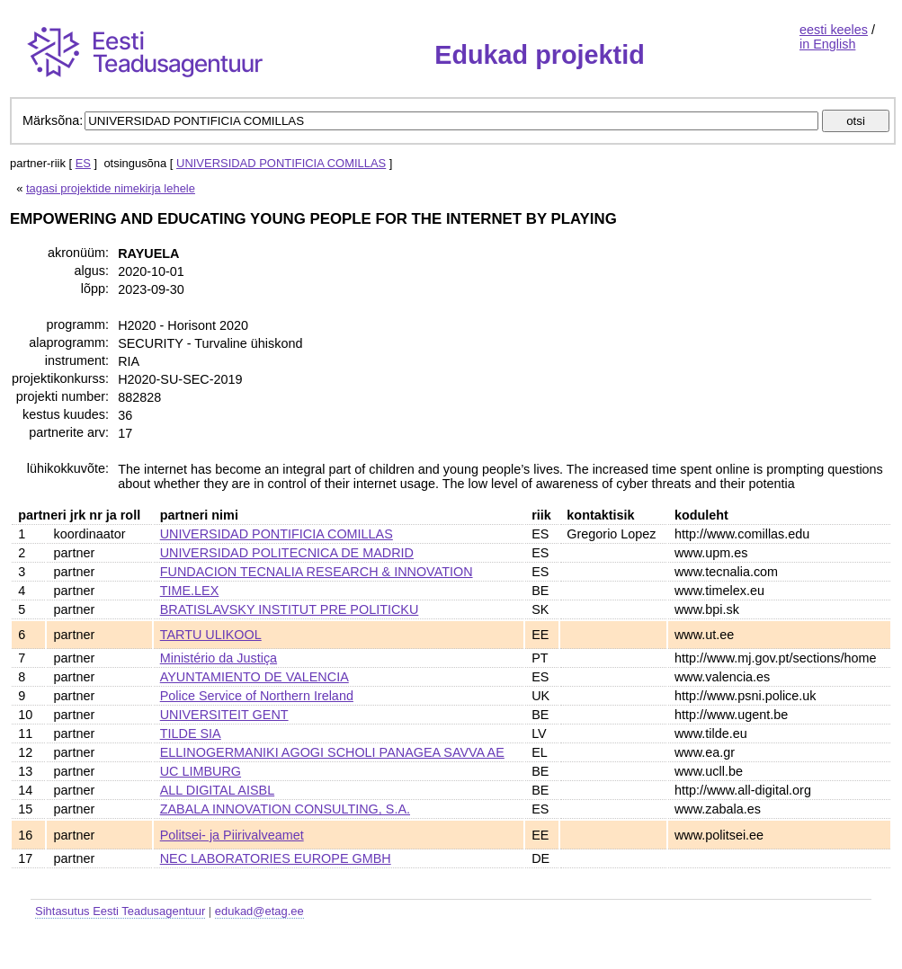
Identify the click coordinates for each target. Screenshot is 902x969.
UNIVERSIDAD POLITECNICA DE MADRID (287, 553)
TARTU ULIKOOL (211, 634)
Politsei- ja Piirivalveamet (232, 835)
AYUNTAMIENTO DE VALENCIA (254, 677)
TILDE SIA (190, 733)
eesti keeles (833, 29)
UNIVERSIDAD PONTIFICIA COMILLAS (281, 163)
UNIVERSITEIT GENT (224, 714)
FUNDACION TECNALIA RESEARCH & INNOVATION (316, 572)
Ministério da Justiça (218, 658)
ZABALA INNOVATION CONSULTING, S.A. (285, 809)
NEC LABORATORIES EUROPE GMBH (275, 858)
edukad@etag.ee (259, 911)
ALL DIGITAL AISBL (217, 790)
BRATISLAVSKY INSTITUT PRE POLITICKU (289, 609)
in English (827, 44)
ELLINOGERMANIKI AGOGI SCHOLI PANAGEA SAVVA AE (332, 752)
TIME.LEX (189, 590)
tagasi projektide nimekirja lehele (110, 188)
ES (83, 163)
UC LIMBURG (200, 771)
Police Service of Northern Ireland (256, 696)
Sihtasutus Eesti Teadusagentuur (120, 911)
